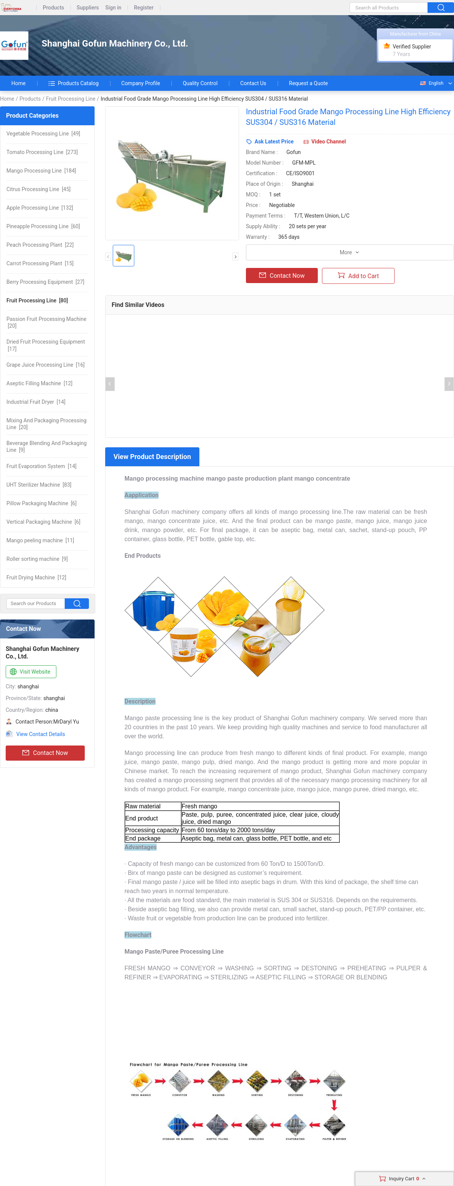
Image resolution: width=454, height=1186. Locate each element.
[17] (45, 345)
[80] (37, 300)
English (431, 83)
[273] (42, 152)
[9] (46, 446)
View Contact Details (40, 734)
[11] (40, 540)
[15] (40, 263)
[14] (35, 402)
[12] (39, 383)
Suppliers (88, 7)
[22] (40, 245)
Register (144, 7)
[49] (43, 134)
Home (18, 83)
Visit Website (29, 672)
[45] (38, 189)
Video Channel (328, 142)
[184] (41, 171)
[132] (39, 208)
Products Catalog (73, 83)
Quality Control (200, 83)
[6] (41, 503)
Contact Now (45, 753)
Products (53, 7)
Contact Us (253, 83)
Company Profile (140, 83)
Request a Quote (308, 83)
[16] (45, 365)
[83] (39, 485)
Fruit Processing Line (70, 99)
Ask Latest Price (274, 142)
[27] (45, 282)
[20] (46, 322)
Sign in (113, 7)
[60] (43, 226)
